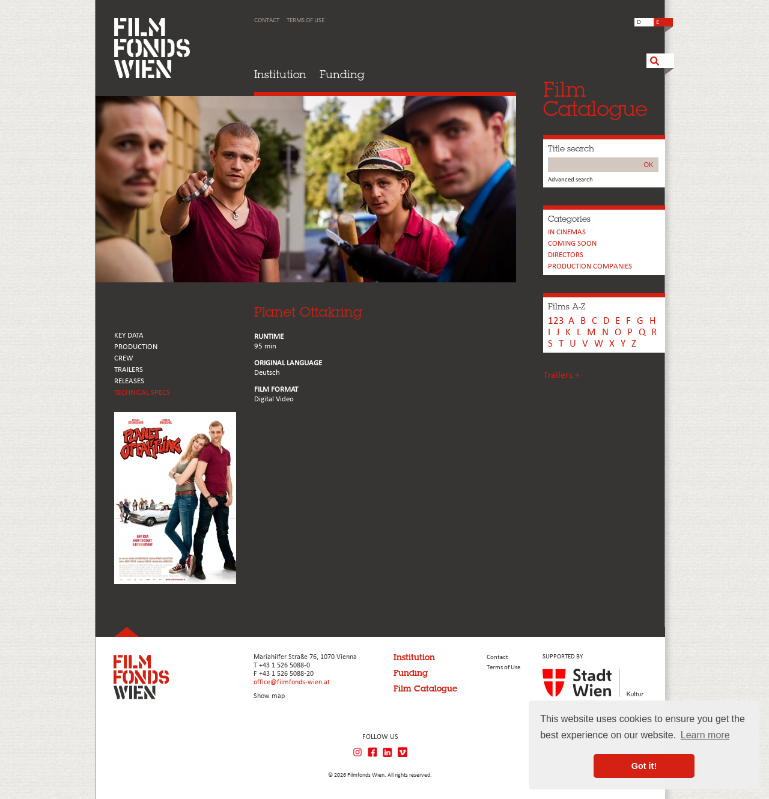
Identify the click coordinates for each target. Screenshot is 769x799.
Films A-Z (566, 306)
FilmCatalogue (595, 98)
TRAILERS (128, 370)
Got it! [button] (644, 766)
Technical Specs (142, 392)
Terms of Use (305, 20)
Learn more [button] (705, 735)
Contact (266, 20)
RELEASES (129, 381)
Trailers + (561, 375)
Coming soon (572, 244)
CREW (123, 358)
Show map (269, 696)
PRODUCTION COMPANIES (590, 266)
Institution (280, 74)
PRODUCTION (135, 347)
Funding (342, 74)
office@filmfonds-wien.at (292, 682)
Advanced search (570, 180)
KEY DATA (129, 335)
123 (556, 321)
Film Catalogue (425, 688)
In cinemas (567, 232)
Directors (565, 255)
